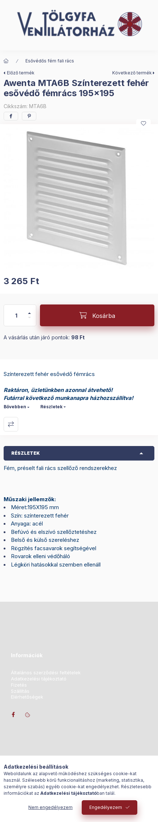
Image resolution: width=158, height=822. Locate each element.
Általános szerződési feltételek (46, 672)
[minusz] (29, 320)
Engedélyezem (105, 807)
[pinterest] (29, 116)
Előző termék (21, 72)
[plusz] (29, 310)
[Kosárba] (97, 315)
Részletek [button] (25, 453)
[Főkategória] (6, 61)
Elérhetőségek (27, 697)
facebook (13, 714)
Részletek (51, 406)
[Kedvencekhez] (143, 123)
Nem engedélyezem (50, 807)
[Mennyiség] (16, 315)
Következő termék (132, 72)
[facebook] (11, 116)
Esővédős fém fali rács (49, 61)
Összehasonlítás (11, 424)
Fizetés (19, 685)
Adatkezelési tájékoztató (38, 679)
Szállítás (20, 691)
